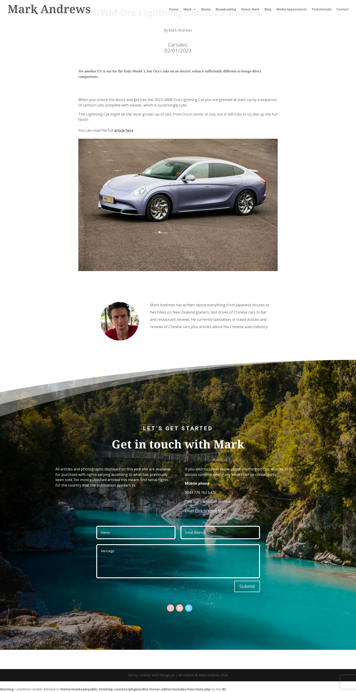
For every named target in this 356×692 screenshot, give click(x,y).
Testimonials (321, 9)
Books (206, 9)
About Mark (250, 9)
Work (187, 9)
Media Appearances (291, 9)
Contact (342, 9)
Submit (247, 586)
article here (124, 130)
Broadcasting (226, 9)
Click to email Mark (211, 510)
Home (173, 9)
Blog (268, 9)
